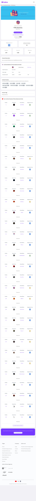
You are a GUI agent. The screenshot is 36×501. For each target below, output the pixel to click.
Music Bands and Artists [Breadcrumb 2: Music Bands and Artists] (6, 5)
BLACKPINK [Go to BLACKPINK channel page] (22, 104)
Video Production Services (7, 452)
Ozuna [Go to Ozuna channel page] (22, 341)
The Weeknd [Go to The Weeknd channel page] (22, 320)
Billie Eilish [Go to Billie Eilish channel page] (22, 180)
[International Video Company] (5, 468)
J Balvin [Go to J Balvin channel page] (22, 363)
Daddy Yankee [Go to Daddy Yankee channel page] (22, 287)
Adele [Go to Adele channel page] (22, 384)
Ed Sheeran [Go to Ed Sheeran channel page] (22, 158)
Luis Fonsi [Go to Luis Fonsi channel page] (22, 406)
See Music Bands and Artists (18, 34)
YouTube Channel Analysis (26, 450)
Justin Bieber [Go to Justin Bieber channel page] (22, 126)
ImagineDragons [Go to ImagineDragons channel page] (22, 395)
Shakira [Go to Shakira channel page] (22, 212)
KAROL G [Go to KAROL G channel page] (22, 298)
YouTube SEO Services (6, 450)
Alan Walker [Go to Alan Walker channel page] (22, 223)
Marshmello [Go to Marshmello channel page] (22, 169)
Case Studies (4, 459)
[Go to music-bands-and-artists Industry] (18, 35)
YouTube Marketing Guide (25, 448)
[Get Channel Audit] (18, 32)
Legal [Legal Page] (16, 446)
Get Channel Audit (18, 32)
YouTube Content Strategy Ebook (27, 446)
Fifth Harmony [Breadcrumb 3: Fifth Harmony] (13, 5)
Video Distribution (5, 457)
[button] (34, 2)
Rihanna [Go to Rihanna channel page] (22, 244)
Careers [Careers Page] (16, 452)
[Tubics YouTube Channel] (16, 481)
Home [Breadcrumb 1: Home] (2, 5)
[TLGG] (5, 472)
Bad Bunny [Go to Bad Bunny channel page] (22, 201)
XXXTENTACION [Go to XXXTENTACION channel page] (22, 255)
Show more (18, 109)
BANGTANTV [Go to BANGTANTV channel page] (22, 115)
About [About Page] (16, 450)
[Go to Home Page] (4, 2)
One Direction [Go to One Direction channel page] (22, 309)
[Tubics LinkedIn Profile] (20, 481)
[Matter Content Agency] (11, 472)
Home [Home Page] (3, 446)
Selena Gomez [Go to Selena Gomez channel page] (22, 352)
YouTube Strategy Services (7, 448)
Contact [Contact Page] (16, 448)
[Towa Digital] (11, 468)
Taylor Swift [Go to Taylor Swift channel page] (22, 147)
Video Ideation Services (6, 455)
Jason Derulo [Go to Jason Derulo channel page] (22, 266)
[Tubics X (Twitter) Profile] (18, 481)
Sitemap (3, 461)
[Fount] (5, 475)
